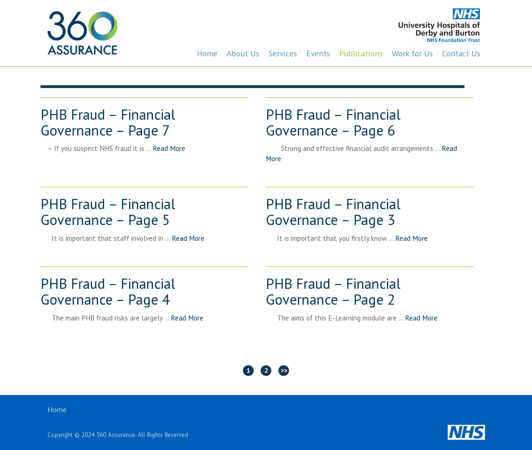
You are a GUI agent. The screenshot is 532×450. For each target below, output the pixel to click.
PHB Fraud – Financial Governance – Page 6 (333, 123)
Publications (361, 53)
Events (318, 53)
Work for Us (412, 53)
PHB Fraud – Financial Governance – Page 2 (333, 292)
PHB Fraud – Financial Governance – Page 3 (333, 212)
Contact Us (461, 53)
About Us (243, 53)
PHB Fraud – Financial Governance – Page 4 (107, 292)
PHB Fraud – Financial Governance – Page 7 (107, 123)
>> (284, 370)
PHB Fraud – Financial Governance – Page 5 (107, 212)
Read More (169, 148)
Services (283, 53)
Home (207, 53)
